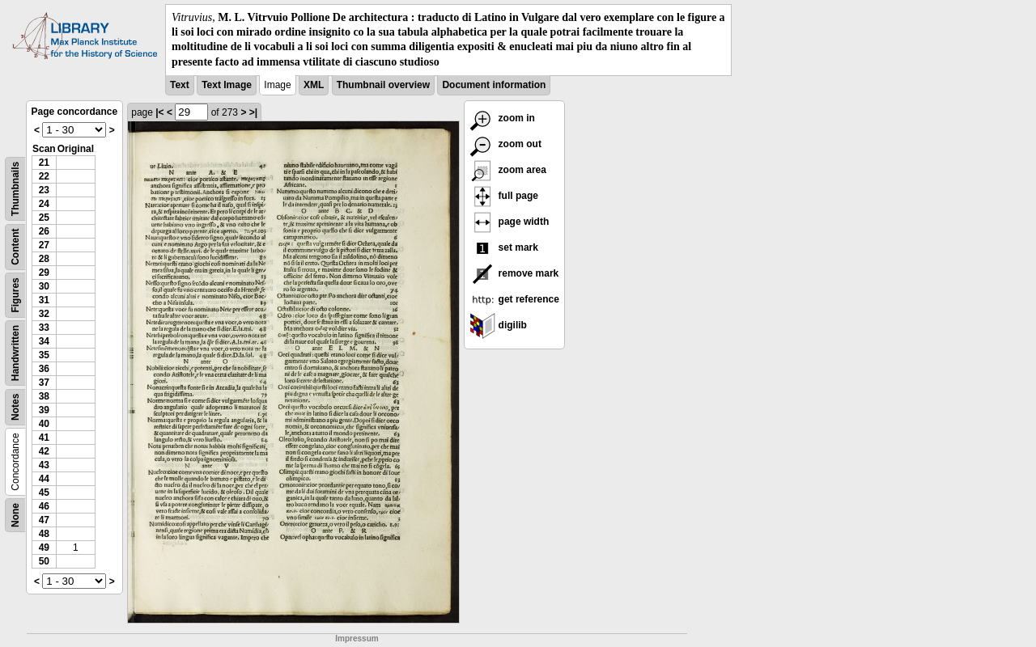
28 (44, 258)
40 (44, 423)
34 (44, 341)
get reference (514, 299)
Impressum (356, 638)
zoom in (502, 118)
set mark (503, 247)
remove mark (513, 273)
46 (44, 506)
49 (44, 547)
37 (44, 382)
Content (15, 246)
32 (44, 313)
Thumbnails (15, 189)
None (15, 515)
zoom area (507, 169)
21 (44, 162)
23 (44, 190)
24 (44, 203)
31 (44, 300)
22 (44, 176)
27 (44, 245)
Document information (494, 85)
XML (314, 85)
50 (44, 561)
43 (44, 465)
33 (44, 327)
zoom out (505, 144)
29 (44, 272)
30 (44, 286)
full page (503, 195)
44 (44, 478)
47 (44, 520)
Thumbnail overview (383, 85)
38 (44, 396)
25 (44, 217)
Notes (15, 406)
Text (179, 85)
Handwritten (15, 353)
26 (44, 231)
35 (44, 355)
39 (44, 410)
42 (44, 451)
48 (44, 533)
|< (159, 112)
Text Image (227, 85)
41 (44, 437)
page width (509, 221)
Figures (15, 294)
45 (44, 492)
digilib (498, 325)
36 (44, 368)
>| (253, 112)
